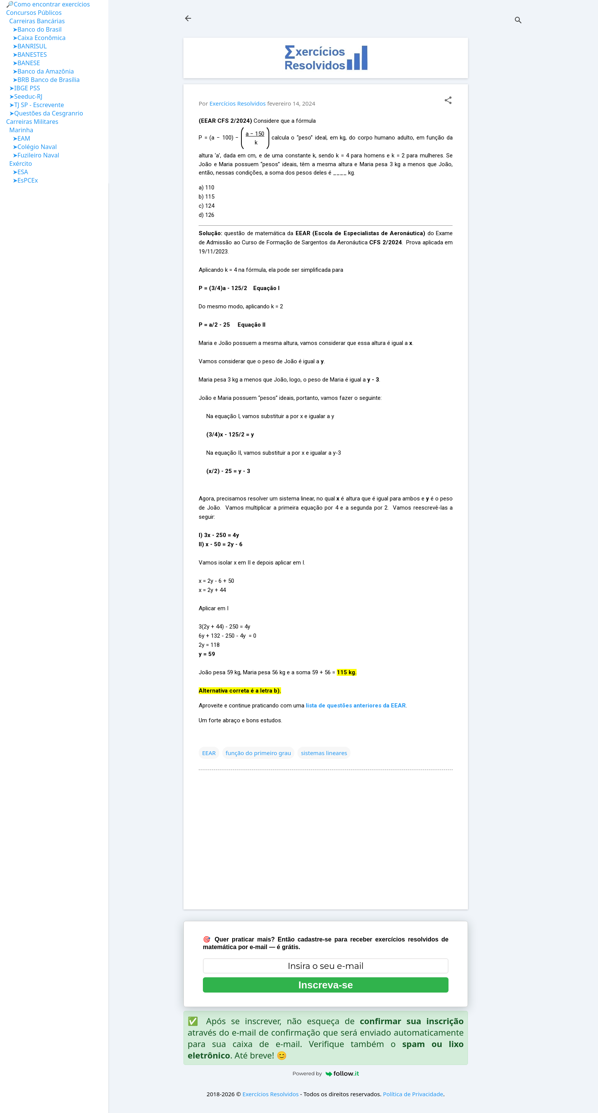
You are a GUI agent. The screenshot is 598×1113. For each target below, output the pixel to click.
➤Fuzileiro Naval (32, 155)
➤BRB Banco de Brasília (43, 79)
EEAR (209, 753)
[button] (448, 101)
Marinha (19, 130)
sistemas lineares (324, 753)
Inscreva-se (325, 985)
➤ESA (17, 172)
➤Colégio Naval (31, 147)
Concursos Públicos (34, 12)
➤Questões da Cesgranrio (44, 113)
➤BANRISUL (26, 46)
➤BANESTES (26, 54)
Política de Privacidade (413, 1094)
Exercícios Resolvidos (271, 1094)
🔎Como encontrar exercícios (48, 4)
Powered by (326, 1073)
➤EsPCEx (22, 180)
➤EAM (18, 138)
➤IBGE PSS (23, 88)
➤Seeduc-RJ (24, 96)
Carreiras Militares (32, 121)
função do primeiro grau (258, 753)
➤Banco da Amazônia (40, 71)
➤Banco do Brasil (34, 29)
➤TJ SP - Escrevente (35, 105)
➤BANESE (23, 63)
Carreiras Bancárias (35, 21)
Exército (19, 163)
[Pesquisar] (518, 20)
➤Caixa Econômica (36, 38)
